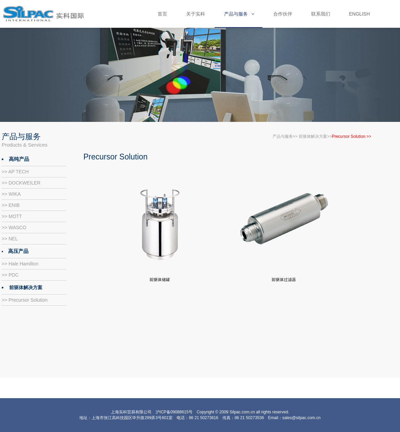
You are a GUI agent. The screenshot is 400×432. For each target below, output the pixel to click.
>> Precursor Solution (24, 300)
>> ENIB (11, 205)
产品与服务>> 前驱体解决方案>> (302, 136)
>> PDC (10, 275)
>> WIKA (11, 194)
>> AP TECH (15, 171)
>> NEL (10, 238)
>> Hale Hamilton (20, 263)
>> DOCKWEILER (21, 183)
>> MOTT (12, 216)
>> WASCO (14, 227)
